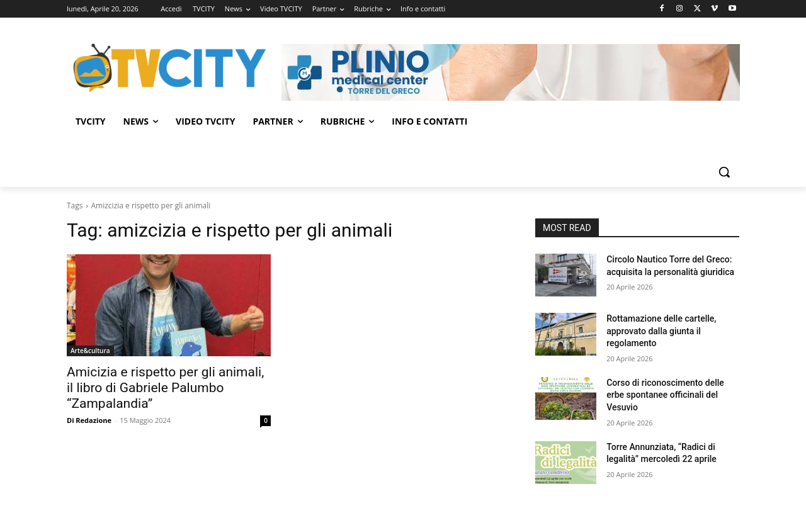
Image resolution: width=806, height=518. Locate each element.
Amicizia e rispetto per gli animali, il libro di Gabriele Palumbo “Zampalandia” (165, 387)
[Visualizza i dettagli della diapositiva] (510, 72)
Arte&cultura (90, 350)
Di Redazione (89, 420)
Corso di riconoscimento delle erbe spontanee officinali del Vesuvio (665, 395)
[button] (724, 172)
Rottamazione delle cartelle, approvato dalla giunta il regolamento (661, 330)
